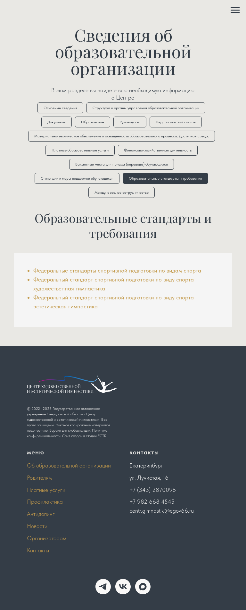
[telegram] (103, 586)
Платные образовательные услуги (80, 150)
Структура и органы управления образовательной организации (146, 108)
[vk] (123, 586)
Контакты (38, 550)
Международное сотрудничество (121, 192)
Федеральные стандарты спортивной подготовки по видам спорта (117, 270)
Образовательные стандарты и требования (165, 178)
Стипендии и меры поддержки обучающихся (77, 178)
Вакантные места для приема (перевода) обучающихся (121, 164)
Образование (92, 122)
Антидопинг (41, 513)
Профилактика (45, 501)
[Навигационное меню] (235, 10)
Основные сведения (60, 108)
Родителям (39, 477)
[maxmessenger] (143, 586)
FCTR (102, 436)
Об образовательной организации (69, 465)
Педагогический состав (176, 122)
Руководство (129, 122)
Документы (56, 122)
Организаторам (46, 538)
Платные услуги (46, 489)
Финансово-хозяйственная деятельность (158, 150)
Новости (37, 526)
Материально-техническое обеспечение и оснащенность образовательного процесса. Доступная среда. (121, 136)
